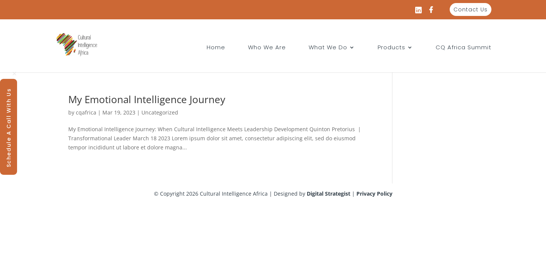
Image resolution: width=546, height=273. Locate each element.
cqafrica (86, 112)
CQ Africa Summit (463, 48)
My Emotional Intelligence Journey (146, 99)
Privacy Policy (374, 193)
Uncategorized (159, 112)
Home (216, 48)
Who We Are (267, 48)
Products (391, 48)
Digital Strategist (328, 193)
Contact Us (470, 9)
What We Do (328, 48)
